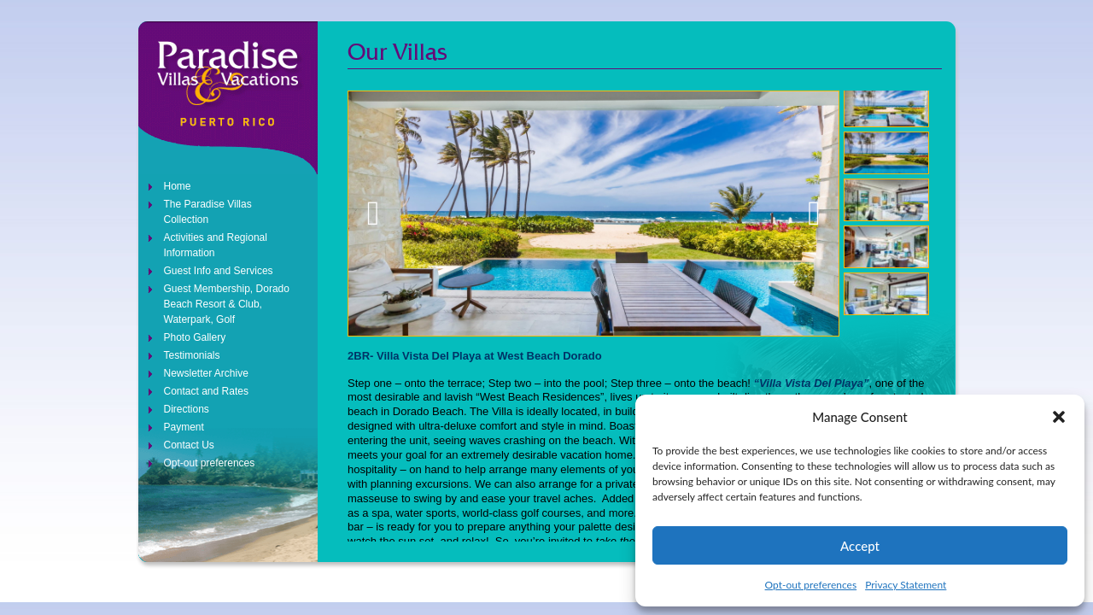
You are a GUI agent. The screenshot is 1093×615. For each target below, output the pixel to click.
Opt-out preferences (811, 584)
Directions (186, 409)
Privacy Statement (905, 584)
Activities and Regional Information (215, 245)
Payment (184, 427)
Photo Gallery (195, 337)
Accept (860, 546)
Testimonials (192, 355)
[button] (1058, 416)
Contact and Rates (206, 391)
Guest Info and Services (218, 271)
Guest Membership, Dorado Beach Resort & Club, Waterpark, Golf (226, 304)
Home (177, 186)
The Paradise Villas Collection (208, 212)
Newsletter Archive (206, 373)
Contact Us (189, 445)
